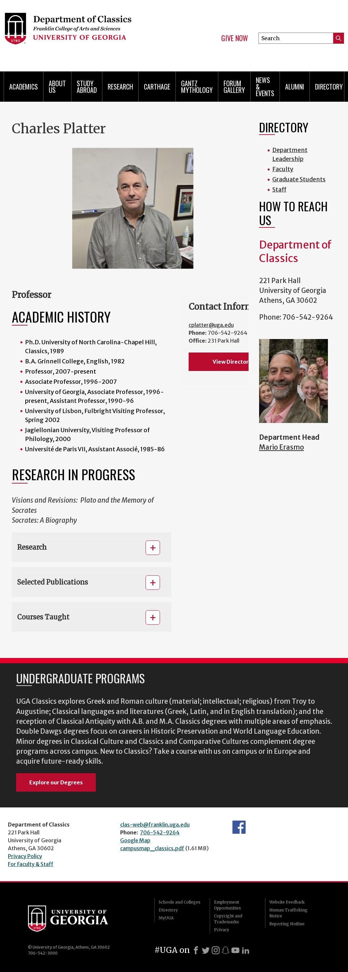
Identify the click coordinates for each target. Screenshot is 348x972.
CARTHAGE (157, 87)
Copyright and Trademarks (228, 918)
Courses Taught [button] (43, 617)
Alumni (294, 87)
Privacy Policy (25, 856)
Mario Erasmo (281, 447)
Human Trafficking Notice (288, 912)
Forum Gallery (234, 86)
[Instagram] (216, 950)
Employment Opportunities (227, 905)
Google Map (135, 840)
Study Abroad (87, 86)
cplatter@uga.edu (211, 325)
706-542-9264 (159, 832)
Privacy (221, 929)
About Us (57, 86)
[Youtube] (235, 950)
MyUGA (166, 917)
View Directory (232, 361)
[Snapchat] (225, 950)
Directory (329, 87)
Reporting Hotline (287, 923)
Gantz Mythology (197, 86)
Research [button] (32, 547)
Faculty (282, 169)
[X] (206, 950)
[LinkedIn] (246, 950)
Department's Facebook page (239, 827)
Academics (23, 87)
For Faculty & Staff (30, 864)
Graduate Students (299, 179)
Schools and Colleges (180, 902)
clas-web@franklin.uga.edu (155, 824)
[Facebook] (196, 950)
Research (120, 87)
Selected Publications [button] (52, 582)
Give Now (234, 38)
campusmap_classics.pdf (152, 848)
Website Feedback (287, 902)
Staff (279, 189)
